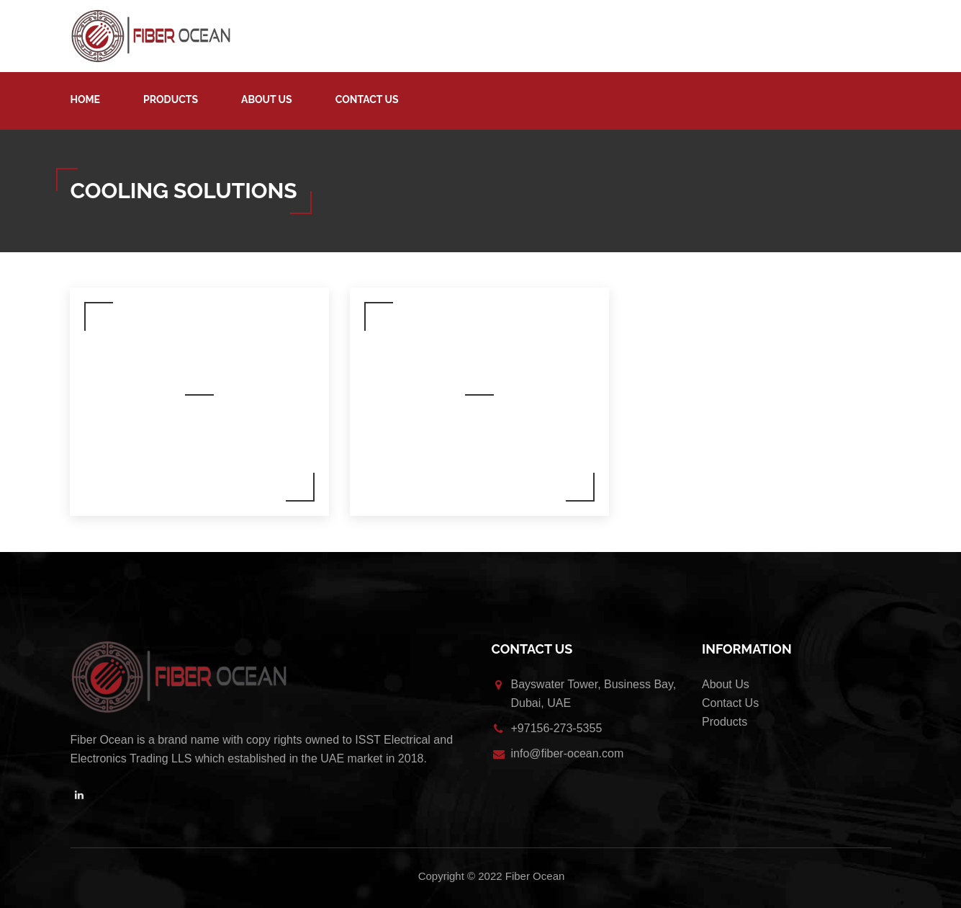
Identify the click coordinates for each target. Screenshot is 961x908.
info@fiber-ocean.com (567, 753)
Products (170, 99)
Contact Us (367, 99)
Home (86, 99)
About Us (266, 99)
